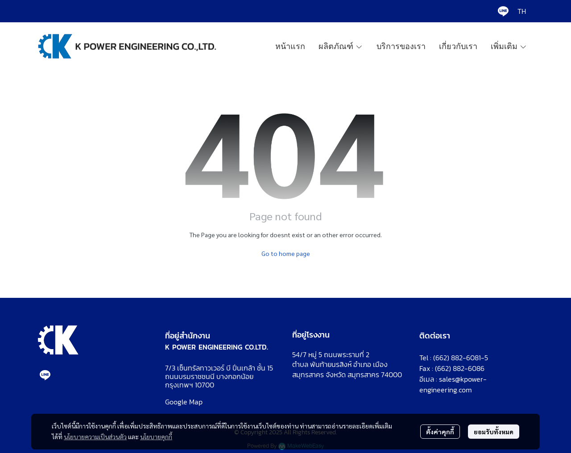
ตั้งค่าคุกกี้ (440, 432)
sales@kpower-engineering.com (453, 384)
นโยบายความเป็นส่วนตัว (95, 436)
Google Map (184, 401)
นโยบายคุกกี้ (156, 436)
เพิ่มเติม (509, 46)
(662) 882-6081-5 (460, 357)
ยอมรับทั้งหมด (493, 432)
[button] (521, 11)
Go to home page (285, 253)
